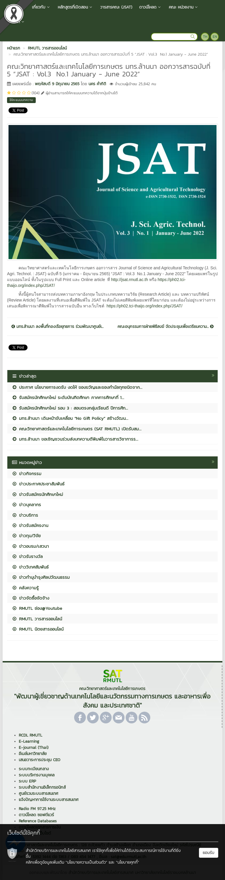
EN (215, 36)
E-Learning (29, 741)
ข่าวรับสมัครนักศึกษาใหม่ (37, 494)
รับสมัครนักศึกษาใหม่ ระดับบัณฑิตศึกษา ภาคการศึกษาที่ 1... (68, 397)
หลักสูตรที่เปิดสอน (75, 7)
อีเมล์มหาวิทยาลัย (33, 754)
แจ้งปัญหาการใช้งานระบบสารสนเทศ (49, 800)
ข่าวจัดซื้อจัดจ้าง (30, 598)
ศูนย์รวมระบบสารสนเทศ (38, 793)
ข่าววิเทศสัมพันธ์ (30, 567)
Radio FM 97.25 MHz (37, 809)
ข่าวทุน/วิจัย (26, 535)
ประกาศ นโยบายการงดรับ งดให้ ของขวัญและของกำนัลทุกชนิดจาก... (77, 387)
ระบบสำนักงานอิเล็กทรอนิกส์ (42, 787)
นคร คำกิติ (97, 84)
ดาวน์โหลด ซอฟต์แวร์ (36, 815)
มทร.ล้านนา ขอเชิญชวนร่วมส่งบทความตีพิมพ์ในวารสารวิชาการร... (75, 439)
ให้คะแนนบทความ (21, 99)
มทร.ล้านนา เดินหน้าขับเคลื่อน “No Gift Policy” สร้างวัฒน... (70, 418)
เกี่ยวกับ (41, 7)
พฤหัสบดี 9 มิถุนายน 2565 (57, 84)
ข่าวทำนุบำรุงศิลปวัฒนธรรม (41, 577)
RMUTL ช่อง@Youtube (37, 608)
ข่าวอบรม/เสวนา (30, 546)
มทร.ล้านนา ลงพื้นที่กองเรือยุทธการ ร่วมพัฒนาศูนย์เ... (57, 327)
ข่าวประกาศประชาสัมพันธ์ (38, 483)
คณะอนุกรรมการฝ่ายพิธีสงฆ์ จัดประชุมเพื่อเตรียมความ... (165, 327)
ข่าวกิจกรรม (26, 473)
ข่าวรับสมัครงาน (30, 525)
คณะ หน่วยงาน (184, 7)
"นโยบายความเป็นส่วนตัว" (86, 862)
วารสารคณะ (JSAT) (116, 7)
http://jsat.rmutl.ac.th (129, 279)
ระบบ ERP (27, 781)
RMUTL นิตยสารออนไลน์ (38, 629)
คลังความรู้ (25, 587)
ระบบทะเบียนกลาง (34, 769)
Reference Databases (38, 821)
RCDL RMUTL (30, 735)
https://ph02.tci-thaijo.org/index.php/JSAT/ (145, 306)
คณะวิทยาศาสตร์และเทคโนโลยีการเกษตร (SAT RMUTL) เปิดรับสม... (77, 428)
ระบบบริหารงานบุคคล (36, 775)
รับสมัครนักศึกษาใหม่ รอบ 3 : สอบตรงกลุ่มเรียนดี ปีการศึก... (70, 408)
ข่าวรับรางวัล (27, 556)
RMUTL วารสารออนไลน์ (37, 618)
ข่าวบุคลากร (26, 504)
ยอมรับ (208, 853)
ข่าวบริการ (25, 515)
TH (205, 36)
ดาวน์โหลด (150, 7)
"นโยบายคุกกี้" (127, 862)
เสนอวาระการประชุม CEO (39, 760)
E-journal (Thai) (33, 747)
